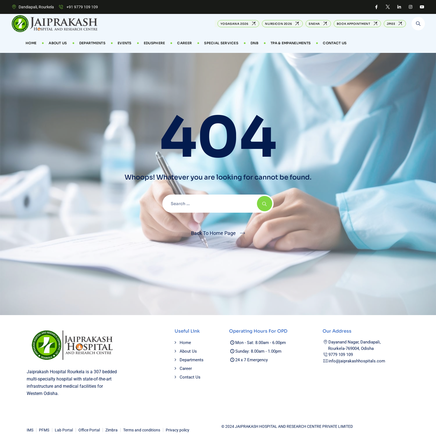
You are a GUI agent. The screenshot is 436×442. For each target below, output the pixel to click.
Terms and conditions (141, 430)
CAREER (184, 43)
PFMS (44, 430)
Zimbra (111, 430)
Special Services (221, 43)
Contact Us (334, 43)
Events (125, 43)
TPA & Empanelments (291, 43)
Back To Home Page (213, 233)
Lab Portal (64, 430)
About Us (58, 43)
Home (31, 43)
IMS (30, 430)
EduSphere (154, 43)
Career (186, 368)
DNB (254, 43)
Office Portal (89, 430)
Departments (92, 43)
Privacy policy (177, 430)
